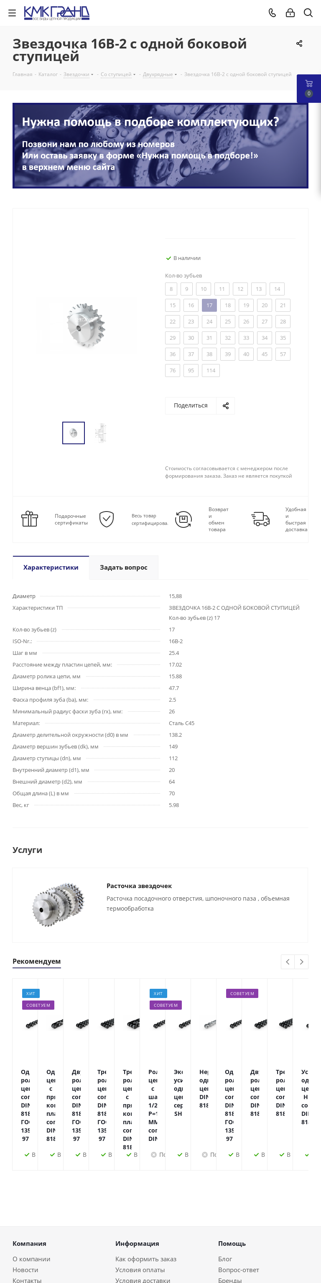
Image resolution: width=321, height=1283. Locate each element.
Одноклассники (171, 1267)
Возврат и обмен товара (219, 519)
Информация (137, 1193)
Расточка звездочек (139, 885)
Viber (192, 1267)
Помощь (232, 1193)
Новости (25, 1219)
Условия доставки (143, 1230)
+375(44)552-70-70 (52, 1260)
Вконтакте (109, 1267)
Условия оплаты (140, 1219)
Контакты (27, 1230)
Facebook (130, 1267)
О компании (32, 1208)
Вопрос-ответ (238, 1219)
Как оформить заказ (145, 1208)
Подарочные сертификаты (71, 519)
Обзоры (230, 1241)
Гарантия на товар (143, 1241)
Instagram (151, 1267)
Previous (288, 962)
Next (301, 962)
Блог (225, 1208)
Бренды (230, 1230)
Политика (28, 1241)
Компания (29, 1193)
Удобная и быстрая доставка (296, 519)
